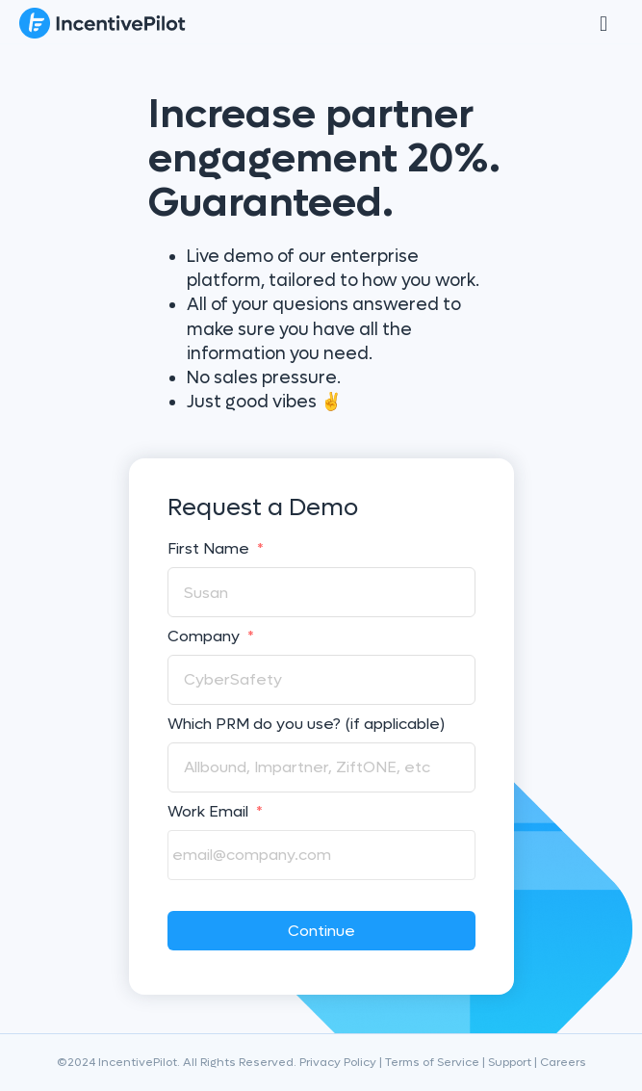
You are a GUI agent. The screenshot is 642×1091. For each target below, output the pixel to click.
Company (210, 636)
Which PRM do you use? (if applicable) (306, 724)
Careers (563, 1062)
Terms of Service (432, 1062)
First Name (215, 548)
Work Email (215, 811)
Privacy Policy (337, 1062)
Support (509, 1062)
